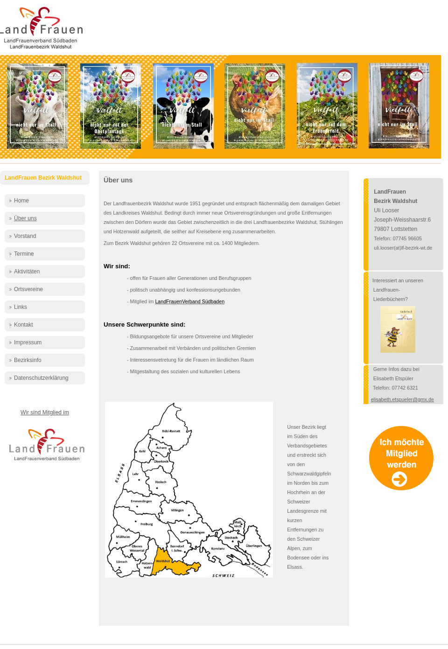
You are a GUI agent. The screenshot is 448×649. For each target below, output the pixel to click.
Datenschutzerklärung (41, 378)
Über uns (25, 218)
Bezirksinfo (28, 360)
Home (21, 200)
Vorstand (25, 236)
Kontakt (23, 324)
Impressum (28, 342)
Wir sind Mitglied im (45, 412)
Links (20, 307)
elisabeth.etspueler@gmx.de (402, 399)
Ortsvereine (28, 289)
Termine (24, 254)
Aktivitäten (27, 271)
